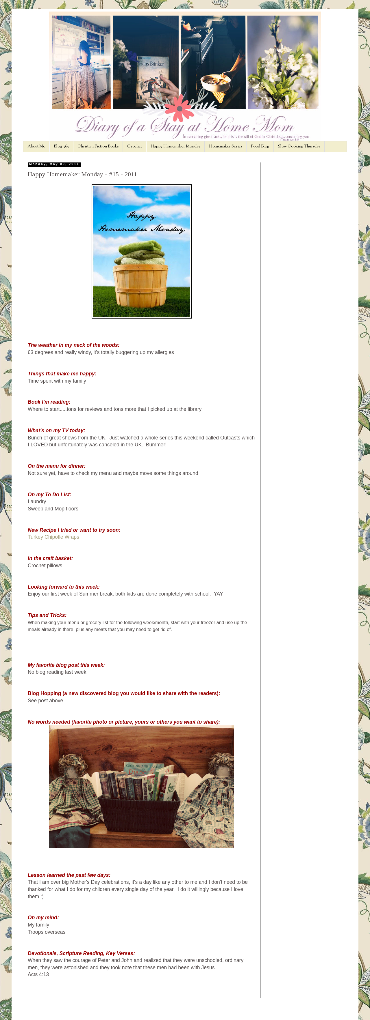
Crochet (134, 146)
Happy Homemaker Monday (175, 146)
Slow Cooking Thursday (299, 146)
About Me (36, 146)
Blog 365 (61, 146)
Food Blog (260, 146)
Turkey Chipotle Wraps (53, 537)
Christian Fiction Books (98, 146)
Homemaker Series (225, 146)
